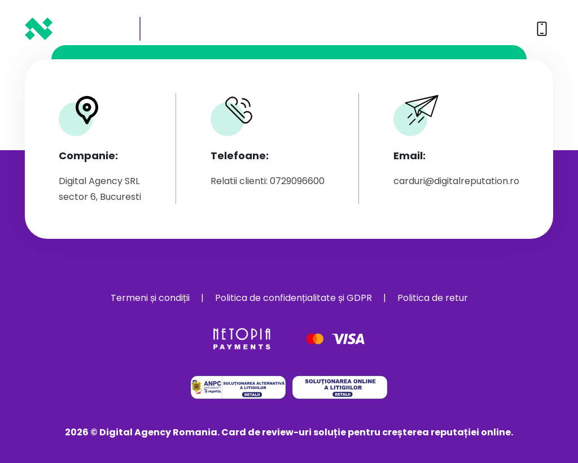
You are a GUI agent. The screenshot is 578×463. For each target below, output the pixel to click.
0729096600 (488, 28)
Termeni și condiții (150, 297)
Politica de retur (432, 297)
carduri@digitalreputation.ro (456, 180)
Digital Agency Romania (158, 432)
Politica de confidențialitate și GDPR (293, 297)
